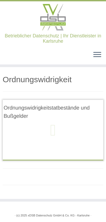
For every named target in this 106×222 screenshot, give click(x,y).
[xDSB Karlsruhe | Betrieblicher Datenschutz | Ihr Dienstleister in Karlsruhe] (53, 17)
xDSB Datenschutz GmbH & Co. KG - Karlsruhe (59, 215)
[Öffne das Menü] (97, 55)
